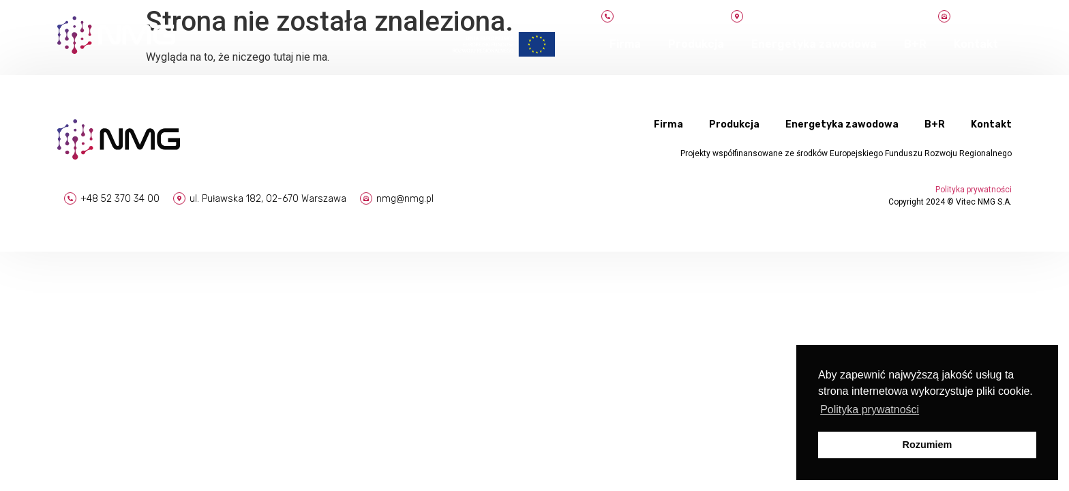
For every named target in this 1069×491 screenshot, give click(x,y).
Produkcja (696, 44)
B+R (915, 44)
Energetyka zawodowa (814, 44)
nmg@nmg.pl (405, 199)
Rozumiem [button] (927, 444)
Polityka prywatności (973, 189)
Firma (625, 44)
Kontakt (976, 44)
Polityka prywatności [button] (869, 409)
